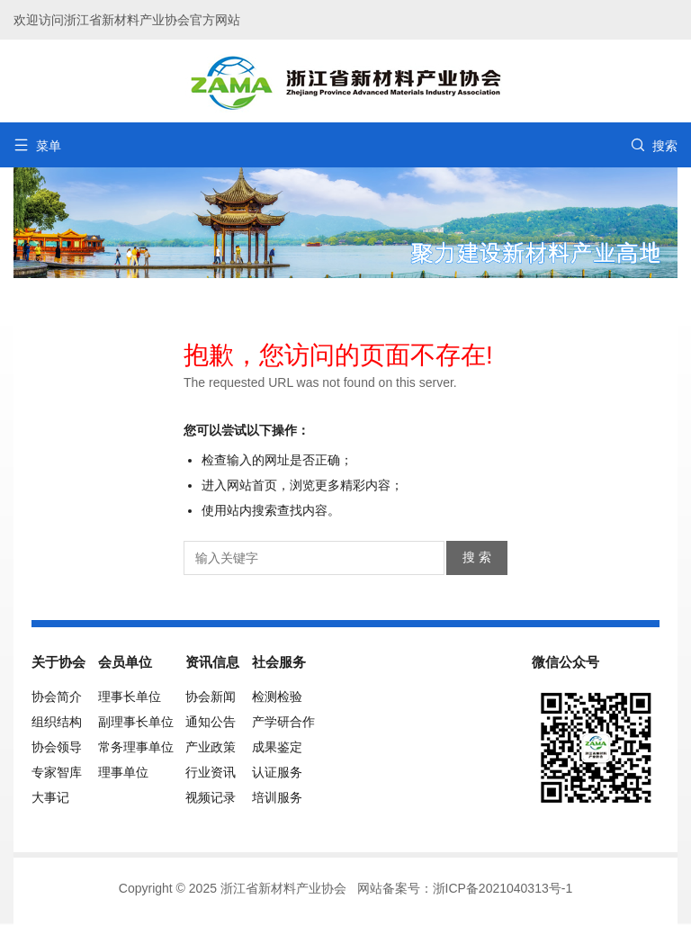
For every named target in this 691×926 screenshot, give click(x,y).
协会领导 (56, 747)
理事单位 (123, 772)
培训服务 (277, 797)
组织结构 (56, 722)
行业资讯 (210, 772)
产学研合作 (283, 722)
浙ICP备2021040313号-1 (503, 888)
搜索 (654, 145)
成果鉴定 (277, 747)
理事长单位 (129, 696)
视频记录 (210, 797)
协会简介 (56, 696)
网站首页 (252, 485)
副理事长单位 (136, 722)
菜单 (37, 145)
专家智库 (56, 772)
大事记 (50, 797)
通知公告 (210, 722)
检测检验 (277, 696)
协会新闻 (210, 696)
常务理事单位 (136, 747)
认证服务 (277, 772)
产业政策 (210, 747)
